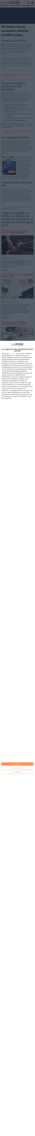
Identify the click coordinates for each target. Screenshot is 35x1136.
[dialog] (17, 738)
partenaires (12, 353)
